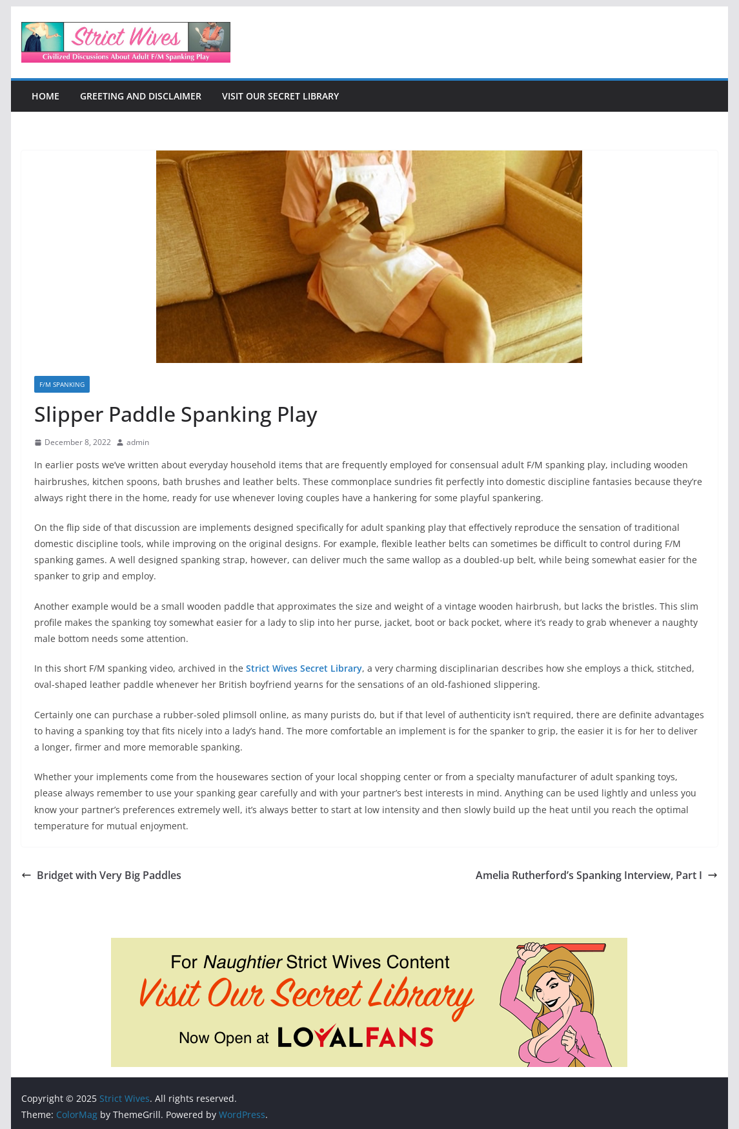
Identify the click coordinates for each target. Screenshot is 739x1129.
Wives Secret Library (317, 668)
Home (45, 96)
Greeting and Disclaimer (140, 96)
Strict (259, 668)
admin (138, 442)
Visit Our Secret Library (280, 96)
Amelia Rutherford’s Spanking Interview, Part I (597, 875)
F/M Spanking (62, 384)
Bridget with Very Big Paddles (101, 875)
